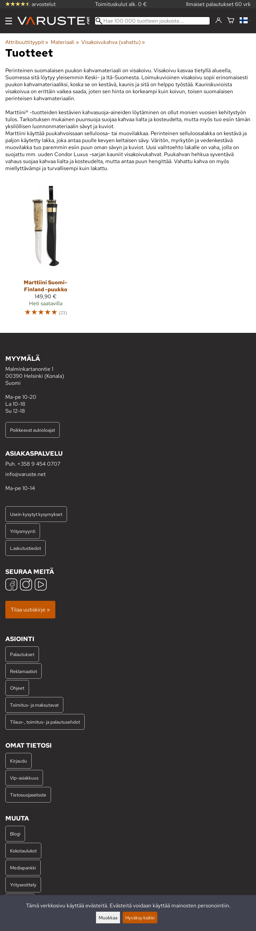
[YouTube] (41, 585)
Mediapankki (23, 867)
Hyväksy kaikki (140, 917)
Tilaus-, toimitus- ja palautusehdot (45, 722)
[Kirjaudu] (218, 21)
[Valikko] (8, 21)
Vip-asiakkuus (24, 778)
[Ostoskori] (230, 21)
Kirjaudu (18, 761)
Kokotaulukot (23, 850)
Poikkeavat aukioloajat (32, 430)
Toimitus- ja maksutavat (34, 705)
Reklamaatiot (23, 671)
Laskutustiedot (25, 548)
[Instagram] (26, 585)
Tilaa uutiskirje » (30, 609)
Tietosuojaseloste (28, 795)
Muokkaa (108, 917)
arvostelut (30, 4)
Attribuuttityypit (26, 42)
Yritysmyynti (22, 531)
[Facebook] (11, 585)
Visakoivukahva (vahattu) (113, 42)
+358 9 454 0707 (38, 463)
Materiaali (65, 42)
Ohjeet (17, 688)
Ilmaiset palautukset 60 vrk (218, 4)
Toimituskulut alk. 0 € (121, 4)
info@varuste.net (25, 474)
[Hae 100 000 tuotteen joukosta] (152, 21)
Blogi (15, 833)
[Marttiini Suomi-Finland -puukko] (45, 254)
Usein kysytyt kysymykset (36, 514)
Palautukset (22, 654)
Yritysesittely (23, 884)
